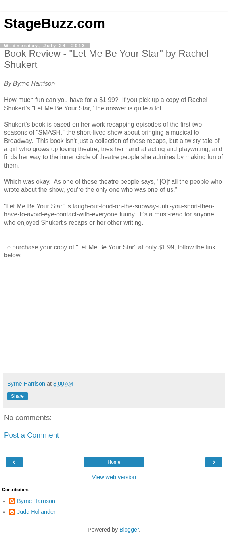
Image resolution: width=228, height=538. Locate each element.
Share (17, 396)
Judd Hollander (36, 512)
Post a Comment (31, 435)
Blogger (129, 529)
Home (113, 462)
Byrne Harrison (36, 501)
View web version (114, 477)
